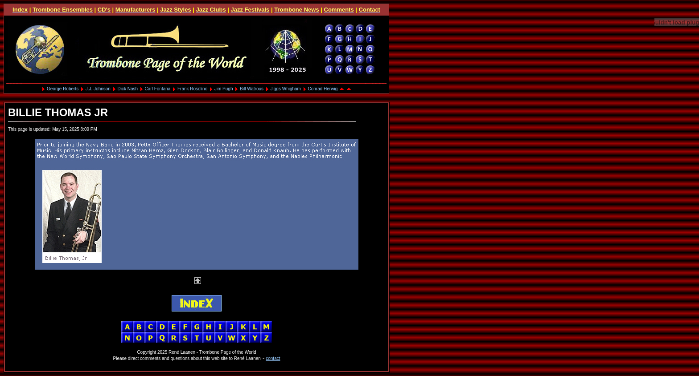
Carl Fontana (158, 88)
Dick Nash (127, 88)
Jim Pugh (223, 88)
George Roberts (62, 88)
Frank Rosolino (192, 88)
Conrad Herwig (323, 88)
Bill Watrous (251, 88)
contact (273, 358)
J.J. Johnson (97, 88)
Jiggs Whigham (286, 88)
